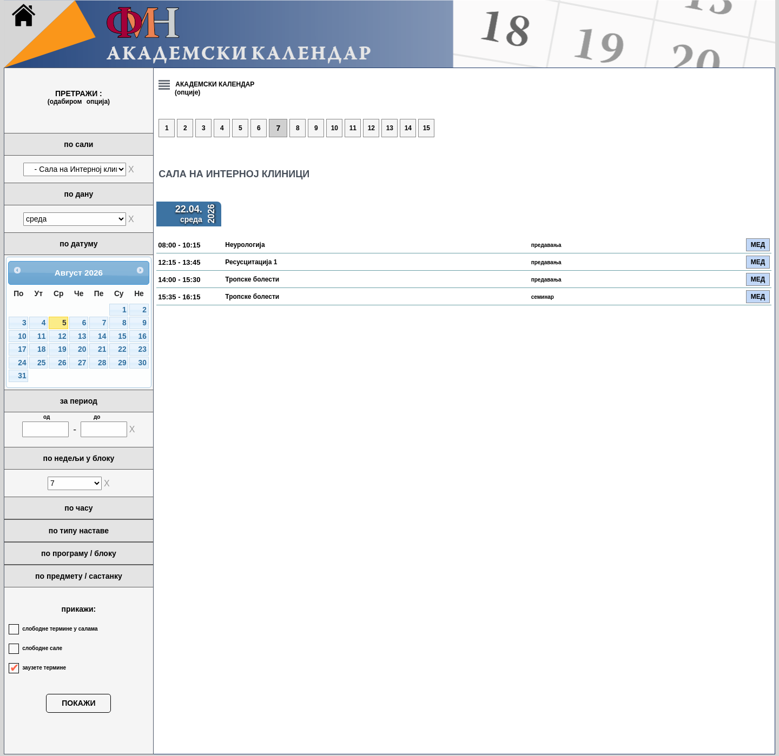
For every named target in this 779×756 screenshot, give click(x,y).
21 (102, 349)
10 (22, 336)
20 (82, 349)
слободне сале (42, 648)
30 (142, 363)
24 (22, 363)
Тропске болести (252, 279)
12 (62, 336)
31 (22, 376)
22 (122, 349)
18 (41, 349)
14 (102, 336)
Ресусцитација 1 (251, 262)
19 (62, 349)
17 (22, 349)
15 (122, 336)
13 (82, 336)
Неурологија (245, 245)
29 (122, 363)
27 (82, 363)
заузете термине (44, 668)
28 (102, 363)
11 (41, 336)
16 (142, 336)
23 (142, 349)
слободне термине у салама (59, 629)
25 (41, 363)
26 (62, 363)
